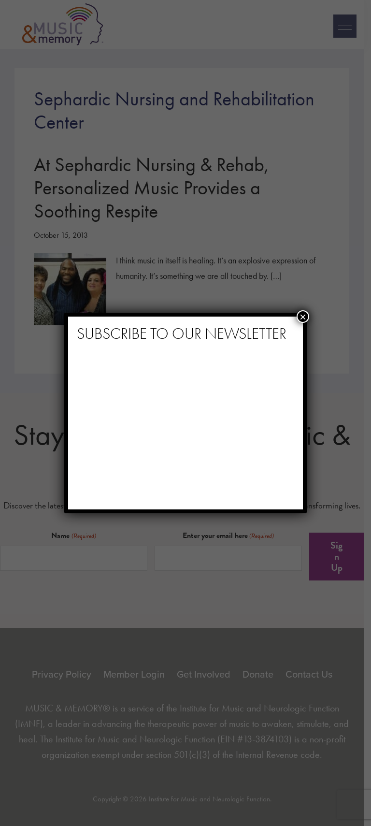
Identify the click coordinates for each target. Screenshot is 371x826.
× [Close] (303, 316)
